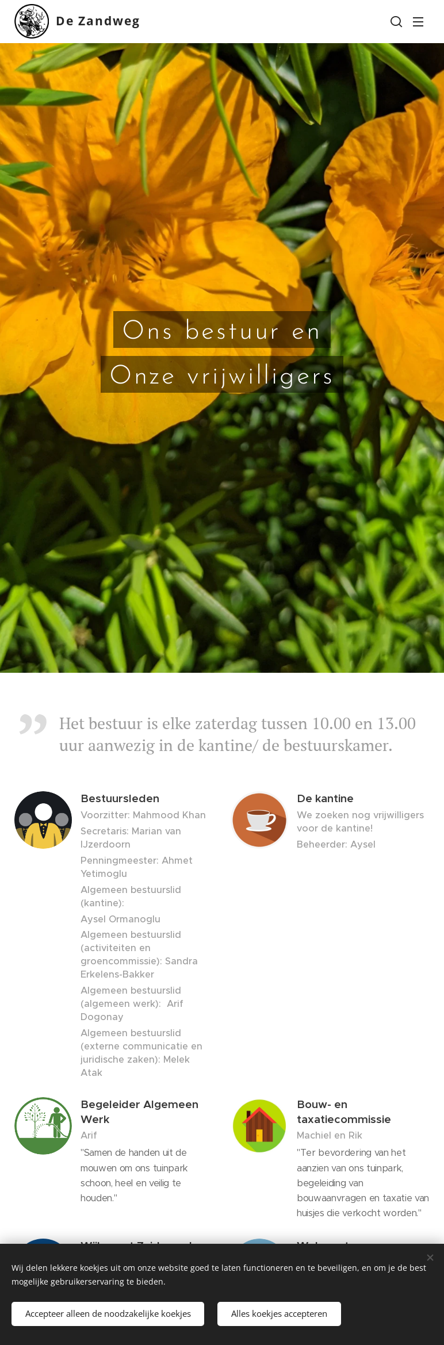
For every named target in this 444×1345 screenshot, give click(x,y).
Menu (418, 21)
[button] (395, 21)
